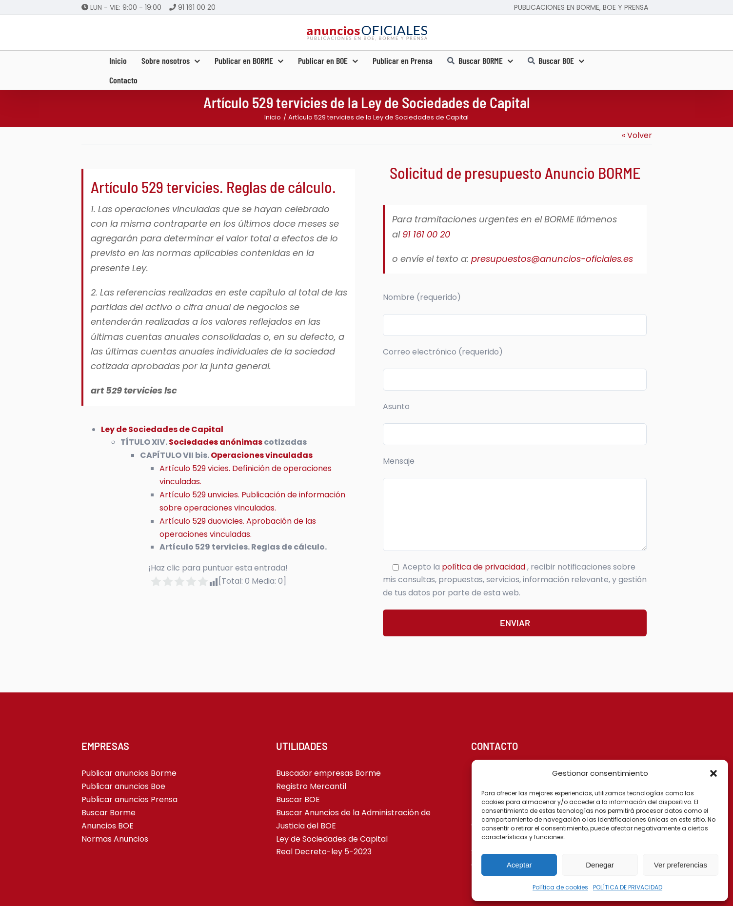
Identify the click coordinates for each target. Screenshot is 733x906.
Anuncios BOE (107, 825)
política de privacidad (484, 566)
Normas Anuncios (114, 839)
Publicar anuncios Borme (129, 773)
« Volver (637, 135)
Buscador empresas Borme (328, 773)
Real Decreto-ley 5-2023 (324, 851)
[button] (713, 773)
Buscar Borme (108, 812)
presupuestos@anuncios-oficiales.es (552, 259)
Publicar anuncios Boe (123, 786)
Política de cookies (560, 887)
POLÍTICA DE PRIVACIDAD (627, 887)
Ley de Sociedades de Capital (162, 429)
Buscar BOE (298, 799)
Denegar (600, 865)
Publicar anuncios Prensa (129, 799)
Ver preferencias (680, 865)
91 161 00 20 (197, 7)
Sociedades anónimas (215, 442)
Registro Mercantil (311, 786)
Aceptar (519, 865)
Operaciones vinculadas (262, 455)
